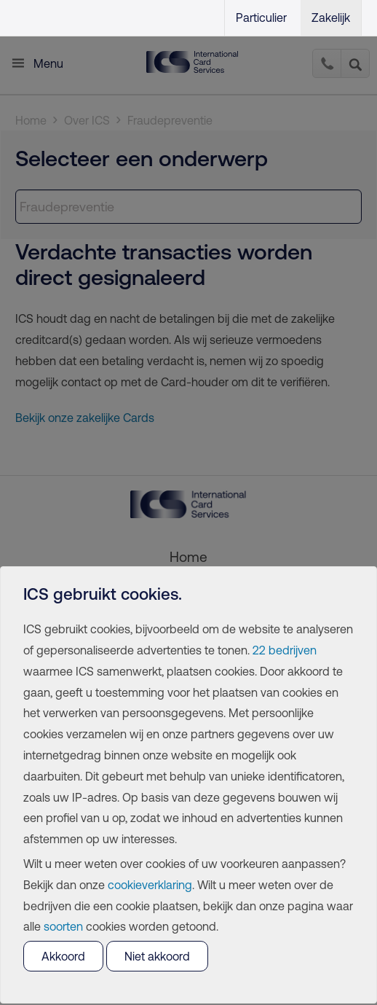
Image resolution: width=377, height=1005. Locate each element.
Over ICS (87, 120)
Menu (48, 63)
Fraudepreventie (170, 120)
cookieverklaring (150, 884)
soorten (63, 926)
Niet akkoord (157, 956)
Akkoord (63, 956)
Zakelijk (330, 17)
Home (31, 120)
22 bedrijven (285, 650)
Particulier (261, 17)
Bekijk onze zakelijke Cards (84, 417)
